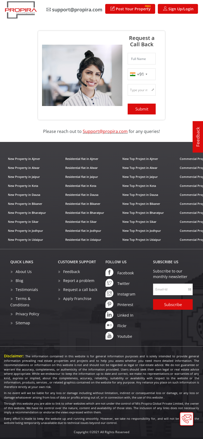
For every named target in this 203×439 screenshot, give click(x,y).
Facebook (119, 272)
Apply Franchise (77, 298)
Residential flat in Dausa (81, 195)
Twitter (117, 282)
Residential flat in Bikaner (82, 204)
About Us (24, 271)
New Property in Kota (23, 186)
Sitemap (23, 322)
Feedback (198, 137)
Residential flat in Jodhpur (83, 231)
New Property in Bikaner (25, 204)
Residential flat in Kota (80, 186)
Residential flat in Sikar (81, 222)
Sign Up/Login (178, 8)
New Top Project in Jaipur (140, 177)
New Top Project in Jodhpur (141, 231)
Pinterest (119, 304)
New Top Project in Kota (139, 186)
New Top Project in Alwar (140, 168)
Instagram (120, 293)
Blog (19, 280)
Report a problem (78, 280)
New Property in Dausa (24, 195)
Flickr (116, 325)
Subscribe (173, 304)
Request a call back (80, 289)
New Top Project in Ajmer (140, 159)
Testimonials (27, 289)
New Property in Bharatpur (27, 213)
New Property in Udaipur (25, 240)
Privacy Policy (27, 313)
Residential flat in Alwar (81, 168)
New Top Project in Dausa (140, 195)
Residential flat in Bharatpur (84, 213)
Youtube (118, 335)
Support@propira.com (105, 131)
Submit (141, 109)
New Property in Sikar (23, 222)
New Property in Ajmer (24, 159)
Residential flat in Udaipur (83, 240)
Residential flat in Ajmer (81, 159)
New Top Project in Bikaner (141, 204)
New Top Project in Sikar (139, 222)
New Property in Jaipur (24, 177)
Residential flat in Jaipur (81, 177)
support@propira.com (74, 9)
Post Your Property (130, 7)
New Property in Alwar (24, 168)
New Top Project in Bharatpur (143, 213)
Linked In (119, 314)
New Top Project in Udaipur (141, 240)
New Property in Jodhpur (25, 231)
